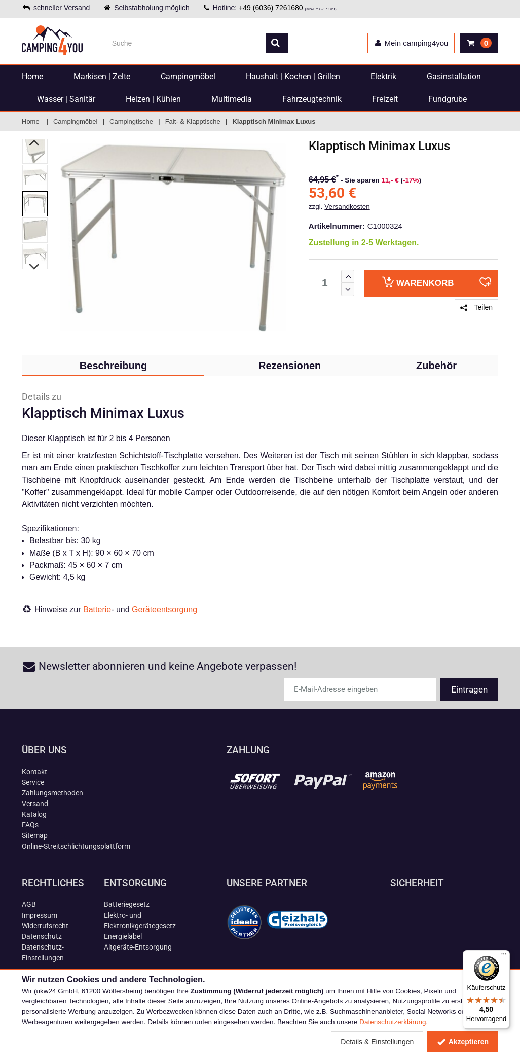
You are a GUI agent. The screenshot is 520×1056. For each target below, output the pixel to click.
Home (32, 76)
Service (33, 782)
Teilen (476, 307)
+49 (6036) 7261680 (271, 8)
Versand (35, 803)
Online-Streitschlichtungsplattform (76, 846)
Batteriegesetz (127, 904)
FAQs (30, 825)
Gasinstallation (454, 76)
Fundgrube (447, 99)
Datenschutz (42, 936)
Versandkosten (346, 206)
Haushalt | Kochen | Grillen (293, 76)
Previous (35, 142)
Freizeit (385, 99)
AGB (29, 904)
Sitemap (35, 835)
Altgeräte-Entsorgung (138, 947)
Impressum (39, 915)
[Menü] (504, 956)
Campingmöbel (188, 76)
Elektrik (383, 76)
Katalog (34, 814)
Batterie (97, 609)
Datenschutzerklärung (392, 1022)
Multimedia (231, 99)
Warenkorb (418, 282)
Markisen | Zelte (101, 76)
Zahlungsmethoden (52, 793)
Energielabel (123, 936)
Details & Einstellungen (377, 1042)
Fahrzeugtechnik (312, 99)
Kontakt (34, 772)
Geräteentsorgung (164, 609)
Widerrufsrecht (45, 926)
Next (35, 267)
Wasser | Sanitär (66, 99)
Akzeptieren (462, 1042)
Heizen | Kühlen (153, 99)
